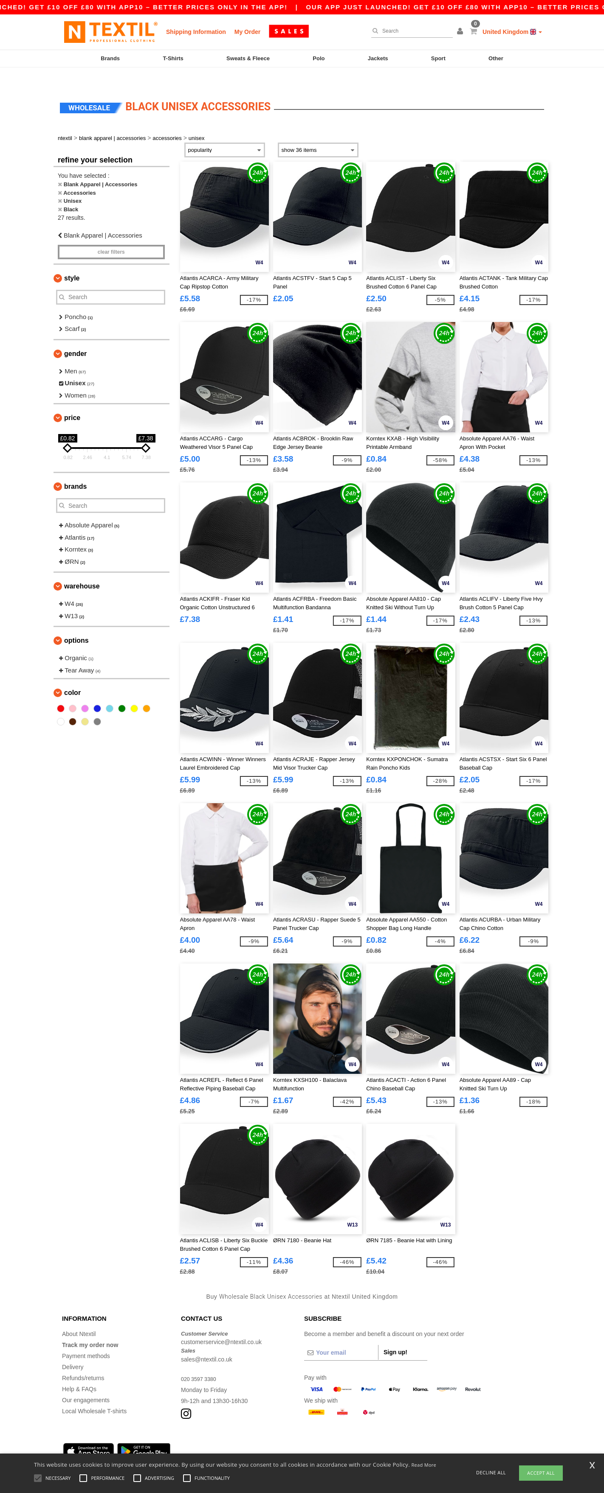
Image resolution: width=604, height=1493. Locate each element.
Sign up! (395, 1335)
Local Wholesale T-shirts (94, 1394)
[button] (461, 31)
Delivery (73, 1350)
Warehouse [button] (82, 570)
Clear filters (111, 235)
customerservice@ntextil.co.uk (221, 1325)
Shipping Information (196, 31)
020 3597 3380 (200, 1362)
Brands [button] (75, 470)
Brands (110, 58)
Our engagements (86, 1383)
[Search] (410, 31)
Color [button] (72, 676)
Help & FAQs (79, 1372)
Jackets (378, 58)
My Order (247, 31)
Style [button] (71, 261)
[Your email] (341, 1336)
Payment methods (86, 1339)
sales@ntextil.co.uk (206, 1342)
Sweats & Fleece (248, 58)
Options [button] (76, 624)
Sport (438, 58)
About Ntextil (79, 1317)
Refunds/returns (83, 1361)
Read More (424, 1465)
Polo (319, 58)
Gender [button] (75, 337)
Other (495, 58)
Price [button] (72, 401)
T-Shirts (173, 58)
